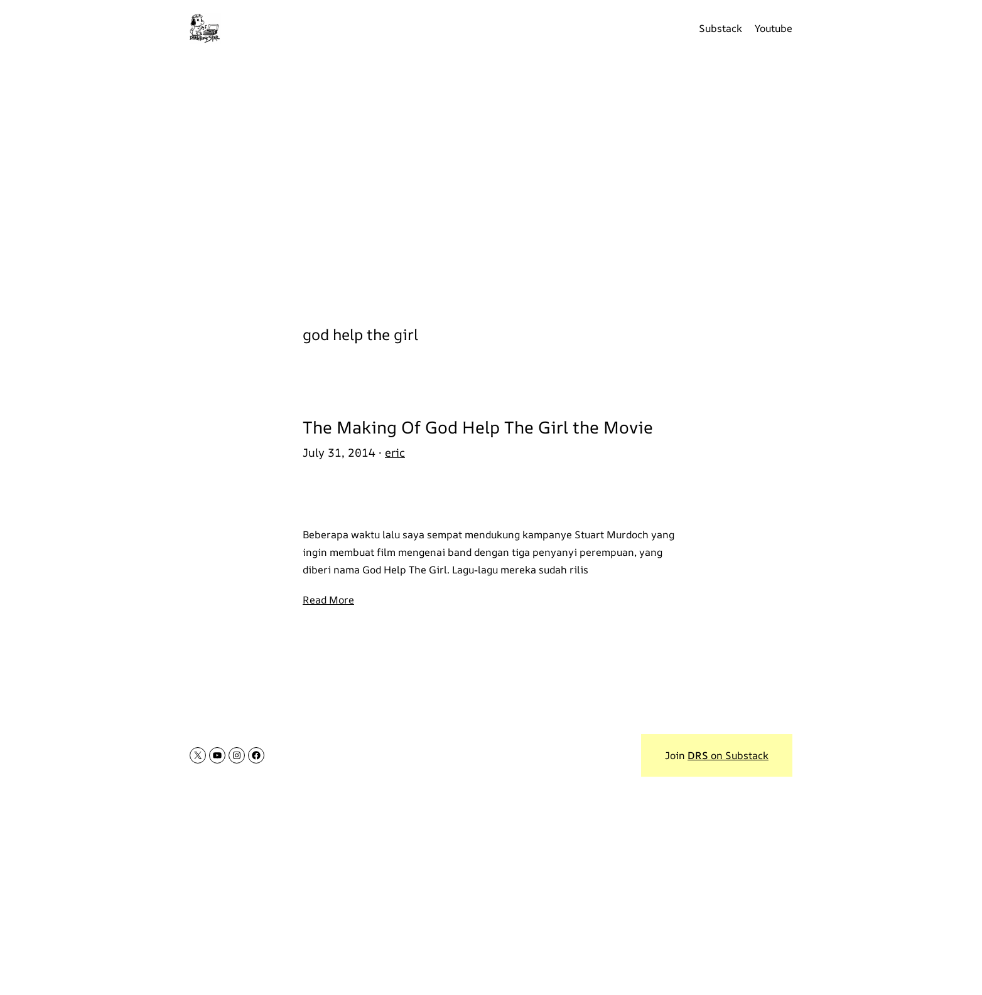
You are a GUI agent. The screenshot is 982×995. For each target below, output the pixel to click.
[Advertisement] (491, 182)
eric (395, 452)
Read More (328, 600)
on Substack (728, 755)
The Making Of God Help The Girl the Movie (478, 427)
